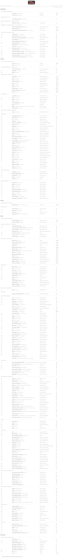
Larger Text (56, 7)
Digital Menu (3, 556)
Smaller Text (61, 7)
